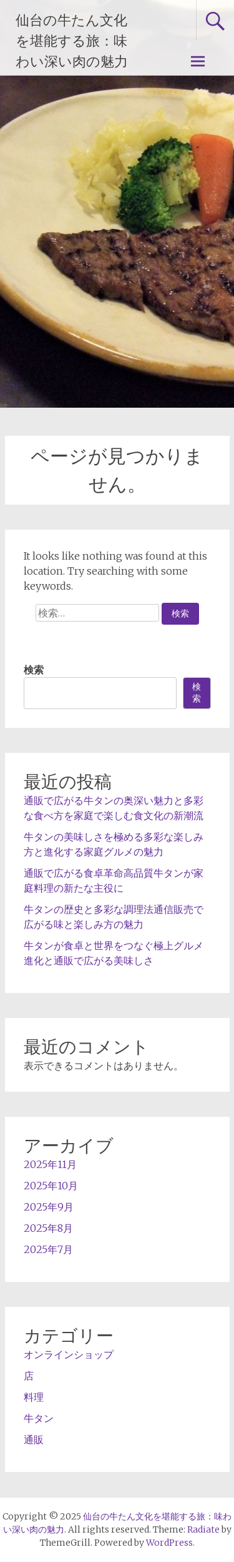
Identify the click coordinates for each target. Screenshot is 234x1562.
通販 (34, 1439)
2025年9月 (49, 1207)
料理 (34, 1397)
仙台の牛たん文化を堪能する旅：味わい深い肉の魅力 (72, 41)
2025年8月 (48, 1228)
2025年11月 (50, 1164)
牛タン (39, 1418)
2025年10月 (51, 1185)
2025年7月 (48, 1249)
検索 (34, 669)
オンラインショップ (69, 1354)
